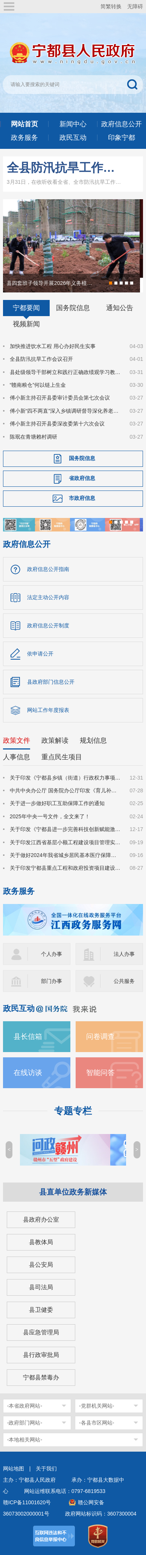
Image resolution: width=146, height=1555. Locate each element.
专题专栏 (73, 1111)
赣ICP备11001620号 (27, 1502)
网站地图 (13, 1469)
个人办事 (51, 954)
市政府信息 (82, 498)
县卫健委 (41, 1310)
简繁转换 (111, 6)
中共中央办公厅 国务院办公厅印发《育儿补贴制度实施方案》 (65, 790)
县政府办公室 (41, 1219)
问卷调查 (100, 1036)
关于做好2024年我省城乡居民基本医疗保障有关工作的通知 (65, 855)
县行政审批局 (41, 1355)
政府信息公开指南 (48, 569)
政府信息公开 (26, 544)
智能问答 (100, 1073)
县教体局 (41, 1242)
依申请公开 (40, 654)
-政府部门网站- (24, 1423)
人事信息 (16, 757)
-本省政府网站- (24, 1406)
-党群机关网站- (96, 1406)
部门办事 (51, 981)
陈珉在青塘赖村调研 (33, 437)
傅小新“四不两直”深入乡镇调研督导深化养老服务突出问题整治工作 (65, 411)
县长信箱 (28, 1036)
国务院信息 (73, 308)
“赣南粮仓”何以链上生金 (38, 385)
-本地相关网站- (24, 1440)
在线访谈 (28, 1073)
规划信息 (93, 740)
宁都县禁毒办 (41, 1377)
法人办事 (124, 954)
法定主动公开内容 (48, 597)
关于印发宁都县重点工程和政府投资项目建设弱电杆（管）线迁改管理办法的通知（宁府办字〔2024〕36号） (65, 868)
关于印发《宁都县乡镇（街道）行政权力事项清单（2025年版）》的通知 (65, 778)
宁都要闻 (26, 308)
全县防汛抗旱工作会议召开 (64, 167)
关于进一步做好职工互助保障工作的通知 (57, 803)
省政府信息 (82, 478)
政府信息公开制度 (48, 625)
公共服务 (124, 981)
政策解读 (54, 740)
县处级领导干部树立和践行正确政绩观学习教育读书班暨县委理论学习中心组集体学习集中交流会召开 (65, 372)
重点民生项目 (61, 757)
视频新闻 (26, 324)
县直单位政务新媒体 (73, 1192)
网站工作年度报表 (48, 710)
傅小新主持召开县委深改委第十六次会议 (57, 424)
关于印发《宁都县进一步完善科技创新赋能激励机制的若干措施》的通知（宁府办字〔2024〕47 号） (65, 829)
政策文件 (16, 740)
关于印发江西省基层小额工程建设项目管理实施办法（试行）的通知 (65, 842)
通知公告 (119, 308)
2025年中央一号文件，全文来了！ (50, 816)
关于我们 (46, 1469)
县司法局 (41, 1287)
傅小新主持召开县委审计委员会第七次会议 (60, 398)
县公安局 (41, 1264)
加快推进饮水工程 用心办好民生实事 (53, 346)
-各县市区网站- (96, 1423)
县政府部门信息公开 (51, 682)
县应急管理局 (41, 1332)
